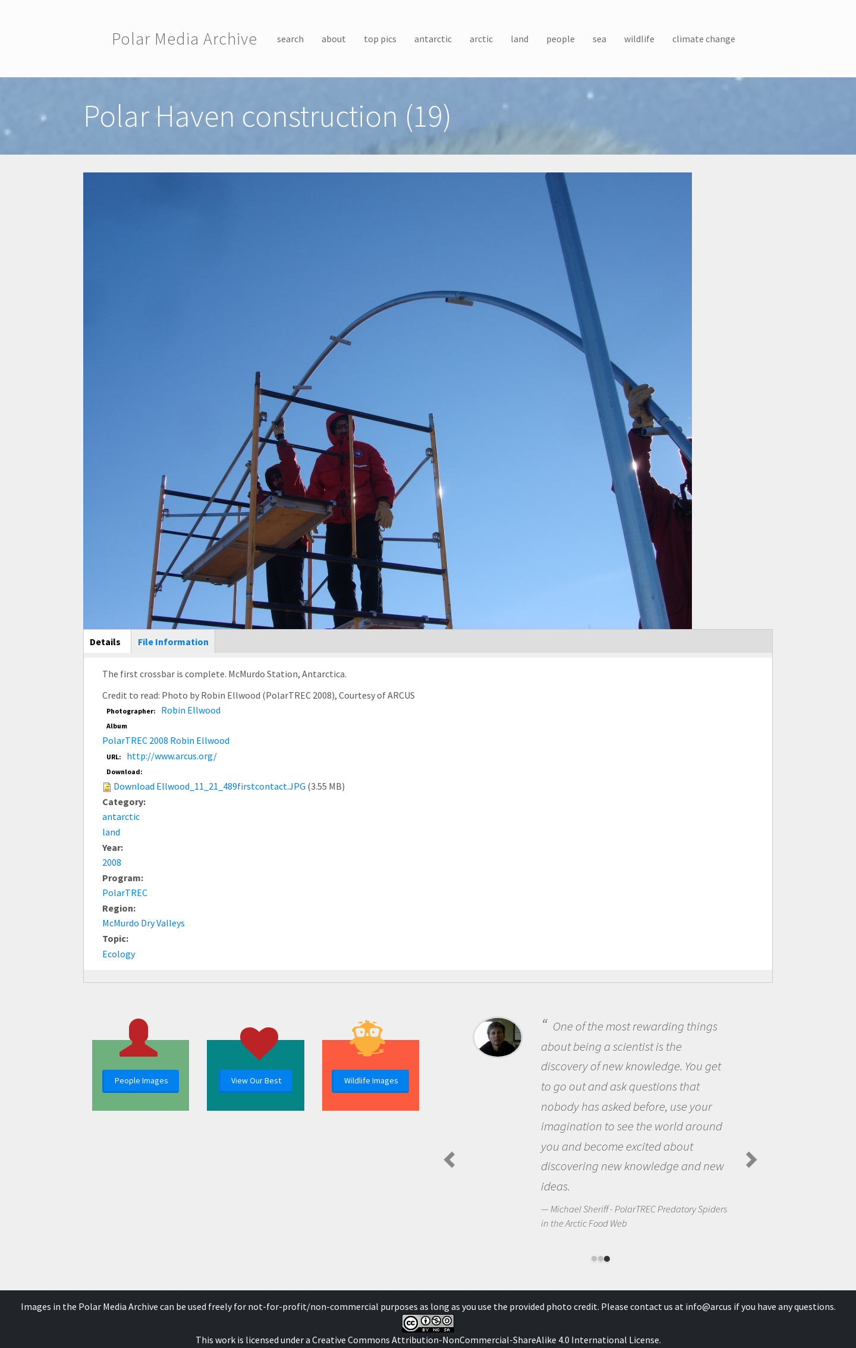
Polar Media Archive (184, 38)
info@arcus (708, 1306)
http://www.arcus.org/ (172, 756)
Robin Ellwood (191, 710)
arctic (481, 39)
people (560, 39)
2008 (111, 862)
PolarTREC (124, 892)
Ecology (118, 954)
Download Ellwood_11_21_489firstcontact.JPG (210, 786)
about (334, 39)
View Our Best (256, 1080)
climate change (703, 39)
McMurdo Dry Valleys (143, 923)
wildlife (639, 39)
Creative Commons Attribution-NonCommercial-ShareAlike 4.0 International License (485, 1340)
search (290, 39)
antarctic (433, 39)
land (519, 39)
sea (599, 39)
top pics (380, 39)
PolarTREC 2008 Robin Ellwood (165, 740)
